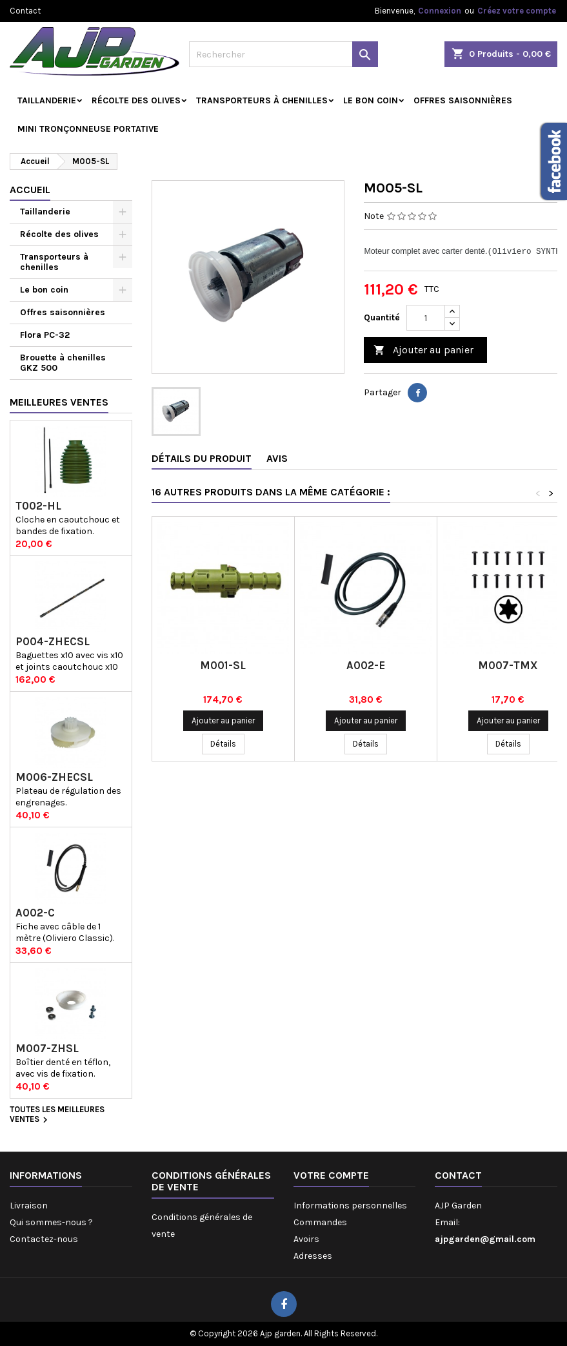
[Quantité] (425, 318)
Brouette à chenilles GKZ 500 (63, 362)
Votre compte (331, 1175)
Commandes (320, 1222)
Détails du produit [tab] (202, 458)
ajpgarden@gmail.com (485, 1239)
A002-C (35, 912)
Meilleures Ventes (59, 402)
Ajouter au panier (423, 350)
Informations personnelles (350, 1205)
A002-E (365, 665)
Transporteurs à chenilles (262, 100)
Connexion (439, 11)
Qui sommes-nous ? (51, 1222)
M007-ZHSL (47, 1048)
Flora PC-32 (45, 334)
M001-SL (223, 665)
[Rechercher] (283, 54)
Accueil (30, 189)
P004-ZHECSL (52, 641)
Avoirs (306, 1239)
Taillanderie (46, 100)
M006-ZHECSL (54, 777)
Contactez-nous (44, 1239)
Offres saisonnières (462, 100)
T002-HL (38, 506)
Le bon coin (370, 100)
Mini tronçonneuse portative (88, 128)
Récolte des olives (136, 100)
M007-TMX (508, 665)
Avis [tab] (277, 458)
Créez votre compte (516, 11)
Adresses (312, 1255)
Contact (25, 11)
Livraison (29, 1205)
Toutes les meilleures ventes (57, 1115)
